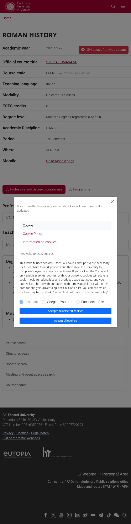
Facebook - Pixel (93, 302)
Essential (31, 302)
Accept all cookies (65, 320)
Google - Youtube (59, 302)
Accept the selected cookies (65, 311)
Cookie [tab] (28, 225)
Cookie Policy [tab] (33, 234)
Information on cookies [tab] (40, 242)
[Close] (112, 201)
